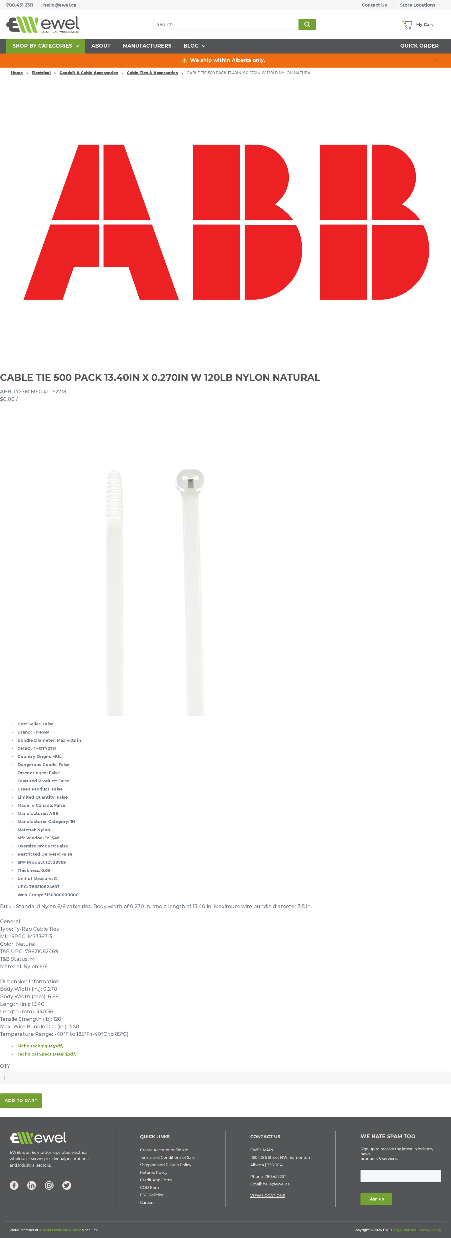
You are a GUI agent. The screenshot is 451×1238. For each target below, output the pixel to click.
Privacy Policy (429, 1230)
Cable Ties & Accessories (152, 72)
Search (307, 24)
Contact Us (374, 5)
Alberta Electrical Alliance (60, 1230)
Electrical (41, 72)
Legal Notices (405, 1230)
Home (17, 72)
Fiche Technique (41, 1045)
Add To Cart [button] (21, 1100)
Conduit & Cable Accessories (89, 72)
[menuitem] (45, 46)
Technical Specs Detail (47, 1053)
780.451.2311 (19, 5)
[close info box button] (436, 60)
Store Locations (417, 5)
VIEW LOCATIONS (267, 1195)
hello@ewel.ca (59, 5)
